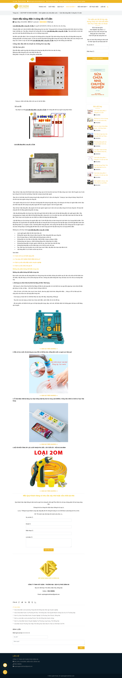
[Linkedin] (25, 602)
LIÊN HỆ (103, 6)
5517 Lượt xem (33, 22)
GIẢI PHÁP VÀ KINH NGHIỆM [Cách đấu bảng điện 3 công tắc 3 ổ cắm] (28, 13)
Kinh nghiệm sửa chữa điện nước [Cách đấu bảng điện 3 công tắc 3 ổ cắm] (48, 13)
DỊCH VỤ (60, 6)
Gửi (81, 647)
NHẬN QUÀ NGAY (98, 58)
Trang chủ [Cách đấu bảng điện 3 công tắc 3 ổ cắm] (15, 13)
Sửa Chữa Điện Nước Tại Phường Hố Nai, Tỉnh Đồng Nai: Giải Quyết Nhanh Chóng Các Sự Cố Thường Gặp (44, 612)
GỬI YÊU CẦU (49, 549)
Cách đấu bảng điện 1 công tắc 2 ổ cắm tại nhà (101, 158)
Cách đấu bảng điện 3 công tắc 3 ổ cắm (100, 111)
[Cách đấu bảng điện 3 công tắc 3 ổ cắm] (21, 7)
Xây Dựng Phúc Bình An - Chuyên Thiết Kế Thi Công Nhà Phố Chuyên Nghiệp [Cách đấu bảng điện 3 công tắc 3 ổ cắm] (65, 1)
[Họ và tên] (97, 47)
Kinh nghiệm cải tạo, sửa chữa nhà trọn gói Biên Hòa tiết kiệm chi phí (101, 182)
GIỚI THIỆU (51, 6)
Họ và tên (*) (29, 517)
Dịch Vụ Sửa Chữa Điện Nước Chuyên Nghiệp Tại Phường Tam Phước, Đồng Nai (37, 615)
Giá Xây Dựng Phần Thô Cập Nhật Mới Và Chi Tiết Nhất (101, 166)
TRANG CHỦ (42, 6)
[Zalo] (36, 602)
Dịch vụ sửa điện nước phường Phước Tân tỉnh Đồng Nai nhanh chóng (34, 618)
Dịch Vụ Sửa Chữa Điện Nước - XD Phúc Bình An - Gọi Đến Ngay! (101, 127)
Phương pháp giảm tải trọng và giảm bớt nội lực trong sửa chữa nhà (100, 143)
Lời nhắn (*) (29, 537)
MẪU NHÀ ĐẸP (82, 6)
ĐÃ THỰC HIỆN (94, 6)
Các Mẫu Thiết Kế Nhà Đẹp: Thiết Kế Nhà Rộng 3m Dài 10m (101, 151)
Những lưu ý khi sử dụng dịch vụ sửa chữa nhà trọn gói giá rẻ (101, 119)
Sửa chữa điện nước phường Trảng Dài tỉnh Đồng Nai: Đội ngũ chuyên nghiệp (36, 610)
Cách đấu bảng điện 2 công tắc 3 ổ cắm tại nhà (101, 174)
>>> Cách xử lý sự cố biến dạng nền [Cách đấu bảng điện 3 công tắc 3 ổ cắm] (23, 256)
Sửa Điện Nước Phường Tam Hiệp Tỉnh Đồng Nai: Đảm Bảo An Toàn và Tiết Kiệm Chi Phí (39, 623)
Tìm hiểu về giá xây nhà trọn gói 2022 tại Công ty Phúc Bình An (101, 135)
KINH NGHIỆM (70, 6)
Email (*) (28, 524)
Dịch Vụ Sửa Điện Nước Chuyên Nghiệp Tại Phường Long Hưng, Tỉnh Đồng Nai (36, 621)
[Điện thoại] (97, 54)
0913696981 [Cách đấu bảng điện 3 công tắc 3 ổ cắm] (22, 1)
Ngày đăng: (17, 22)
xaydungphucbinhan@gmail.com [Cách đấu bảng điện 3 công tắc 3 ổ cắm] (36, 1)
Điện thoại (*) (29, 530)
